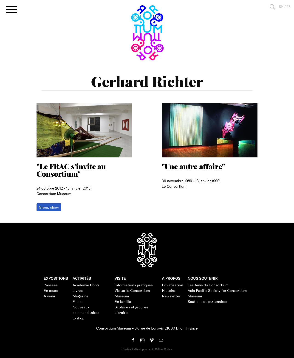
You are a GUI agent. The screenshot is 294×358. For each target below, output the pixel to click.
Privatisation (172, 285)
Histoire (168, 290)
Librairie (121, 312)
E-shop (78, 318)
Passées (51, 285)
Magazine (80, 296)
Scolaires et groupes (132, 307)
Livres (78, 290)
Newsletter (171, 296)
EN (281, 6)
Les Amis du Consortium (208, 285)
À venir (49, 296)
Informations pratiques (134, 285)
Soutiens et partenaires (207, 301)
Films (77, 301)
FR (289, 6)
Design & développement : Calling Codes (147, 349)
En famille (123, 301)
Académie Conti (86, 285)
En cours (51, 290)
